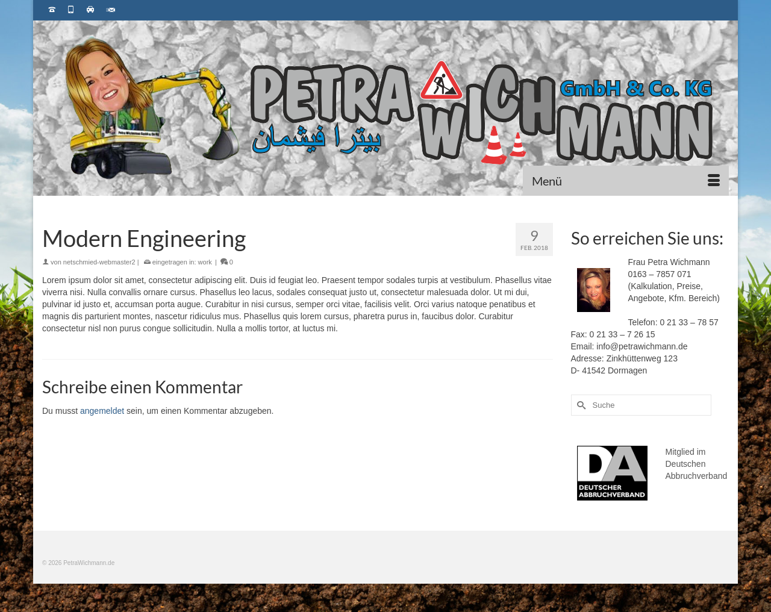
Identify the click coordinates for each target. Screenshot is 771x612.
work (205, 262)
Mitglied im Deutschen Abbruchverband (697, 464)
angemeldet (102, 411)
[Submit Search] (580, 405)
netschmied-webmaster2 (99, 262)
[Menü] (626, 181)
